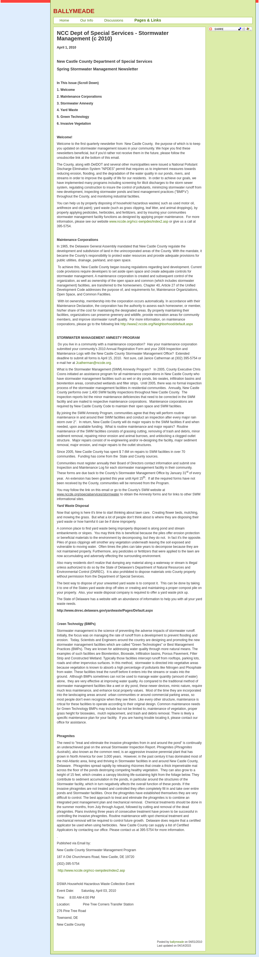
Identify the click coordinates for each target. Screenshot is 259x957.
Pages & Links (147, 20)
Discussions (113, 20)
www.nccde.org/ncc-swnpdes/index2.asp (138, 221)
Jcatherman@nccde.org (93, 363)
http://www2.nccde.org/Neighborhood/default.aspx (156, 324)
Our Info (86, 20)
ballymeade (177, 941)
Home (64, 20)
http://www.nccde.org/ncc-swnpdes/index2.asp (91, 870)
